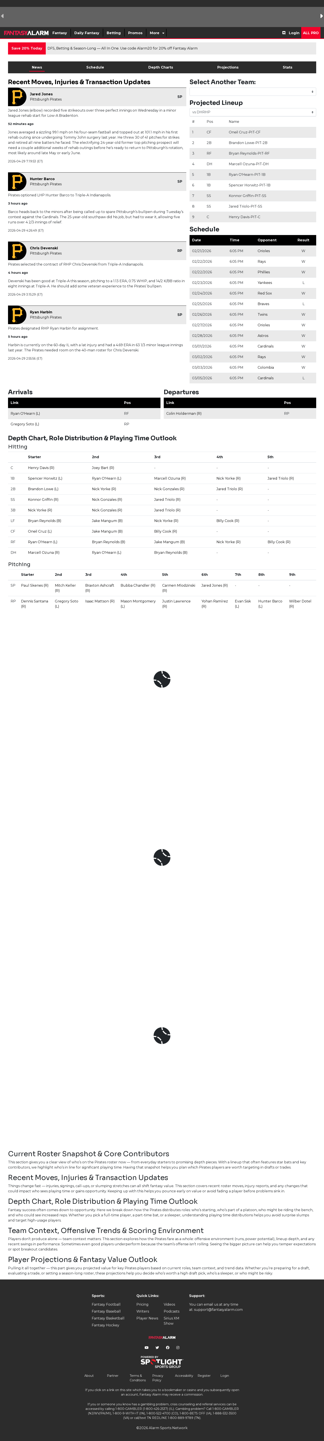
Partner (112, 1376)
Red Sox (265, 293)
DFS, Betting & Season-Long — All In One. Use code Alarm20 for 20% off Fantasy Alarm (122, 48)
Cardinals (265, 346)
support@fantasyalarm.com (218, 1310)
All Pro (311, 33)
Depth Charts (160, 67)
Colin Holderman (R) (184, 413)
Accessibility (184, 1376)
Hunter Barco (42, 179)
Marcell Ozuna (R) (170, 478)
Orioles (264, 251)
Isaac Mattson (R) (100, 601)
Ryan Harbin (41, 312)
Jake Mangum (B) (107, 521)
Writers (142, 1311)
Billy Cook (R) (227, 521)
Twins (262, 314)
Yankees (265, 283)
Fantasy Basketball (108, 1318)
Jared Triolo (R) (281, 478)
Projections (228, 67)
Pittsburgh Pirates (46, 99)
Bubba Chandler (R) (138, 585)
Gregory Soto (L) (25, 424)
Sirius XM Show (171, 1321)
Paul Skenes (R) (35, 585)
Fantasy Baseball (106, 1311)
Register (204, 1376)
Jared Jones (41, 94)
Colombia (266, 367)
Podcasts (171, 1311)
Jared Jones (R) (214, 585)
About (89, 1376)
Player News (147, 1318)
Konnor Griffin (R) (43, 500)
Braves (263, 304)
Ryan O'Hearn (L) (25, 413)
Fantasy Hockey (105, 1325)
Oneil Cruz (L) (40, 531)
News (37, 67)
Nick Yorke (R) (228, 478)
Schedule (95, 67)
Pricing (142, 1304)
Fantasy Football (106, 1304)
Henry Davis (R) (41, 468)
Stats (287, 67)
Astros (263, 336)
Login (294, 33)
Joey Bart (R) (103, 468)
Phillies (264, 272)
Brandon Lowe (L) (43, 489)
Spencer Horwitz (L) (45, 478)
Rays (262, 261)
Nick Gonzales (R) (169, 489)
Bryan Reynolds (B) (44, 521)
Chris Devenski (44, 248)
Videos (169, 1304)
